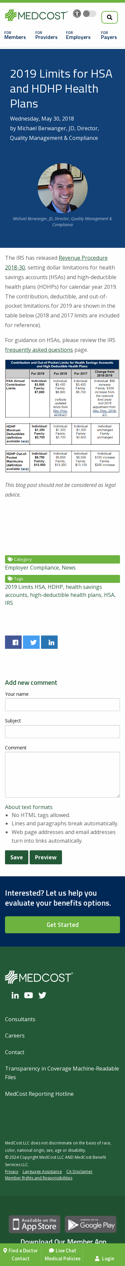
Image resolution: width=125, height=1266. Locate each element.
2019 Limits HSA (25, 587)
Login (104, 1258)
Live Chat (66, 1250)
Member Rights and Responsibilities (38, 1178)
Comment (16, 747)
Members (15, 37)
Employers (78, 37)
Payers (109, 37)
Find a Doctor (23, 1250)
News (69, 567)
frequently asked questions (39, 349)
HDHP (55, 587)
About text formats (29, 807)
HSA (109, 595)
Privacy (11, 1171)
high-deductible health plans (65, 595)
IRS (9, 603)
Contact (21, 1258)
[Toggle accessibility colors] (89, 13)
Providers (46, 37)
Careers (15, 1035)
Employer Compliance (32, 567)
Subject (13, 720)
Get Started (63, 924)
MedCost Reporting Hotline (39, 1093)
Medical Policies (63, 1258)
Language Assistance (42, 1171)
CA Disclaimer (79, 1171)
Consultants (20, 1019)
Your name (17, 694)
